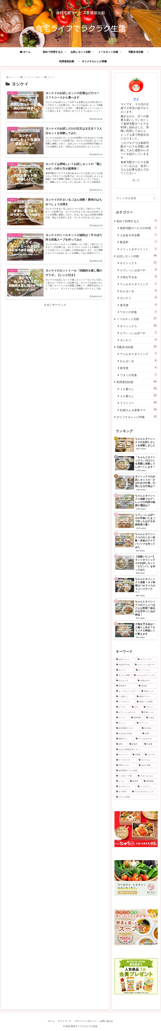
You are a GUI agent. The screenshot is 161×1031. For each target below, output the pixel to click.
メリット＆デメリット (139, 249)
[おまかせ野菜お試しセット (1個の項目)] (136, 749)
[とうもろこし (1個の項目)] (146, 786)
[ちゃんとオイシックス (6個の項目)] (145, 675)
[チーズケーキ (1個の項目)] (126, 760)
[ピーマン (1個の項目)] (122, 707)
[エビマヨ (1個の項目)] (150, 754)
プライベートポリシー (86, 1021)
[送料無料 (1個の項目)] (137, 717)
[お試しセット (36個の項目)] (125, 659)
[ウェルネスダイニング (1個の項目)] (144, 791)
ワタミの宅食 (139, 311)
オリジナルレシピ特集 (137, 416)
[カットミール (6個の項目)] (145, 670)
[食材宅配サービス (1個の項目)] (127, 728)
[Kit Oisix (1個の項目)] (148, 728)
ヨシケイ (139, 297)
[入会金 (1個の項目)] (151, 717)
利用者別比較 (137, 381)
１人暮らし (139, 388)
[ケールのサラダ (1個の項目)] (145, 738)
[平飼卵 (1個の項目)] (137, 754)
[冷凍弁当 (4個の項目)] (126, 686)
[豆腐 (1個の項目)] (149, 733)
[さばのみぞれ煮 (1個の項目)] (127, 733)
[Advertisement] (55, 330)
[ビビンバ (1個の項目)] (149, 707)
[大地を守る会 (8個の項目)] (124, 664)
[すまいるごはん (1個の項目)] (146, 776)
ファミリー (139, 402)
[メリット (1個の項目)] (125, 723)
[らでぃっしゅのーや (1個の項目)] (127, 712)
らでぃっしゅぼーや (139, 270)
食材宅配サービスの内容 (139, 227)
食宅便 (139, 305)
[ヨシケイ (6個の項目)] (124, 670)
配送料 (139, 242)
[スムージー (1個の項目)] (122, 754)
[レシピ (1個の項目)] (121, 781)
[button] (154, 198)
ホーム (51, 1021)
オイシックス (139, 262)
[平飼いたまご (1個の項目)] (126, 765)
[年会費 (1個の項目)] (150, 744)
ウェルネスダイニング (139, 284)
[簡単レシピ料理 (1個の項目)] (146, 701)
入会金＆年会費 (139, 235)
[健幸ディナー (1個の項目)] (146, 696)
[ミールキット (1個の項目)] (125, 701)
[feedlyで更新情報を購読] (134, 180)
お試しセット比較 (137, 256)
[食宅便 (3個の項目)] (147, 686)
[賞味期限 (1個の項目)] (149, 781)
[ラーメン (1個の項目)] (122, 717)
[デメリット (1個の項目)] (146, 723)
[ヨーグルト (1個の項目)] (147, 760)
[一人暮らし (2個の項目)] (125, 696)
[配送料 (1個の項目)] (135, 744)
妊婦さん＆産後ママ (139, 409)
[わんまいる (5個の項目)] (125, 680)
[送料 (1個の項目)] (121, 744)
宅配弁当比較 (137, 346)
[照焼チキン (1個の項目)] (124, 738)
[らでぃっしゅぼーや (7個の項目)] (145, 664)
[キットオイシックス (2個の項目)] (127, 691)
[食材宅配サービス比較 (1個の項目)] (136, 770)
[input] (136, 198)
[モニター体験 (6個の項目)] (123, 675)
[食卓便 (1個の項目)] (135, 781)
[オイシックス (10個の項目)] (146, 659)
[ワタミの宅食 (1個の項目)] (136, 797)
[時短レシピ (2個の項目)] (148, 691)
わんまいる (139, 291)
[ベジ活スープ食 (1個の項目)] (125, 776)
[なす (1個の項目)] (136, 707)
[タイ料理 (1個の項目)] (122, 791)
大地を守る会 (139, 276)
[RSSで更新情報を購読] (138, 180)
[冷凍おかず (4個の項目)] (146, 680)
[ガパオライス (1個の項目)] (125, 786)
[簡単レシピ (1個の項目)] (148, 712)
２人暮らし (139, 395)
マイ (136, 99)
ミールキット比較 (137, 318)
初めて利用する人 (137, 221)
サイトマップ (64, 1021)
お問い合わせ (106, 1021)
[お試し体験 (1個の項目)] (147, 765)
